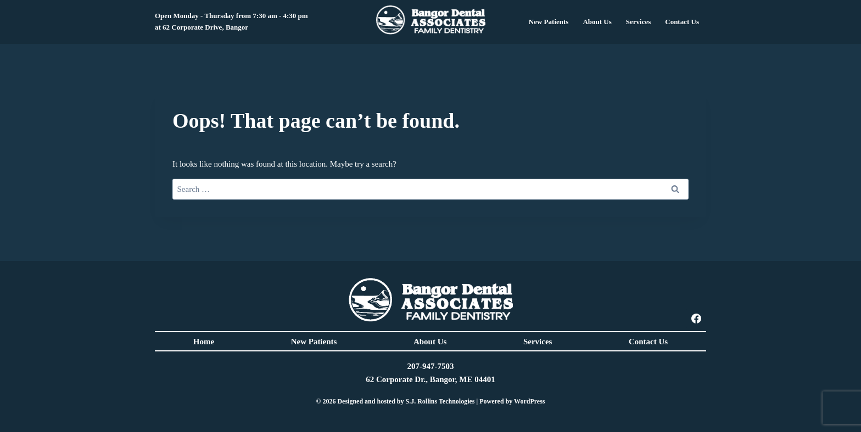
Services (638, 22)
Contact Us (648, 341)
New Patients (314, 341)
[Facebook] (696, 318)
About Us (429, 341)
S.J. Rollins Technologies (439, 401)
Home (203, 341)
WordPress (529, 401)
